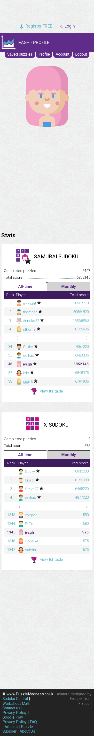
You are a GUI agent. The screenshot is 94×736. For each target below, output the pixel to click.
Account (62, 54)
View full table (47, 391)
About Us (27, 731)
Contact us (11, 708)
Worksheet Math (16, 703)
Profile (44, 54)
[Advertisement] (47, 178)
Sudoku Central (15, 698)
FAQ (33, 722)
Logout (81, 54)
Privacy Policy (14, 712)
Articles (11, 726)
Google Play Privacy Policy (14, 719)
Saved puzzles (20, 54)
